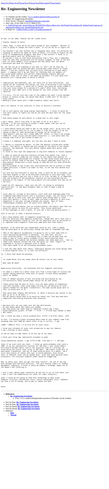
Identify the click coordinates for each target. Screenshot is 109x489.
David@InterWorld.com (34, 27)
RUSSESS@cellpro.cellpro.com (47, 25)
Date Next (14, 3)
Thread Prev (23, 3)
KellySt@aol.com (15, 25)
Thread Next (34, 3)
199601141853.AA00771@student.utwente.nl (34, 30)
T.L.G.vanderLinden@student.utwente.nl (43, 17)
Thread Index (55, 3)
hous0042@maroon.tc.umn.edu (37, 21)
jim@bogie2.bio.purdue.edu (71, 25)
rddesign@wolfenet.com (15, 27)
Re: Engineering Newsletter (21, 467)
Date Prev (5, 3)
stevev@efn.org (29, 25)
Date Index (44, 3)
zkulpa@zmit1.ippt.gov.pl (92, 25)
